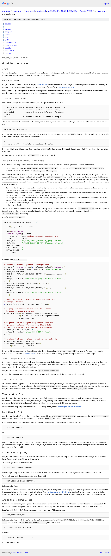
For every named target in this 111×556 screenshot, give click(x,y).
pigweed (6, 11)
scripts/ (7, 34)
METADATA (9, 50)
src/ (6, 37)
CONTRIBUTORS (11, 45)
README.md (9, 53)
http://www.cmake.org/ (65, 87)
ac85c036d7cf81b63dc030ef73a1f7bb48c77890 (70, 11)
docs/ (7, 26)
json (107, 552)
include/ (8, 29)
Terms (26, 552)
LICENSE (8, 48)
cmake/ (8, 24)
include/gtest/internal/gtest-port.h (70, 407)
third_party (18, 11)
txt (101, 552)
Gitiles (13, 552)
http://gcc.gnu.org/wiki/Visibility (58, 492)
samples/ (8, 32)
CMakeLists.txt (10, 42)
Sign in (106, 3)
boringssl (30, 11)
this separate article (29, 353)
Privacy (19, 552)
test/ (6, 40)
